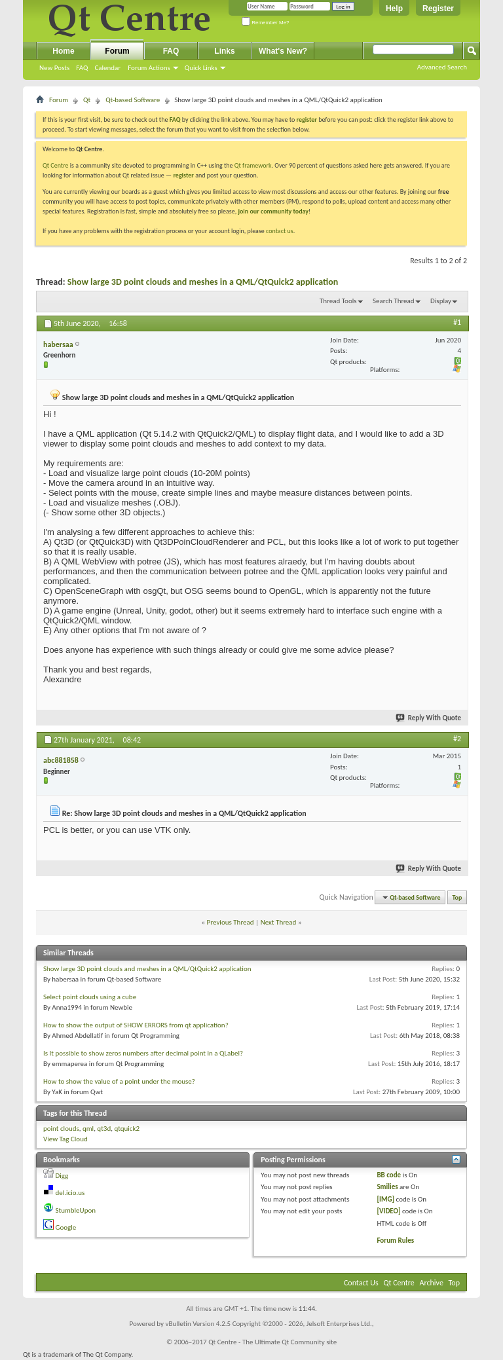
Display (440, 301)
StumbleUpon (76, 1210)
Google (66, 1227)
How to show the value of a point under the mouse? (119, 1081)
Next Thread (279, 922)
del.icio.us (70, 1192)
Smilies (387, 1187)
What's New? (283, 51)
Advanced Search (442, 67)
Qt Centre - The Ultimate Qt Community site (272, 1342)
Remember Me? (265, 23)
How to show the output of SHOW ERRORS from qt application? (136, 1025)
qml (88, 1128)
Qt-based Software (132, 100)
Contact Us (361, 1282)
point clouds (61, 1128)
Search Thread (394, 301)
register (183, 175)
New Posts (54, 68)
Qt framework (253, 165)
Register (438, 8)
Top (457, 897)
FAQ (82, 68)
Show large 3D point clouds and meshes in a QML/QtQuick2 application (203, 281)
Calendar (107, 68)
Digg (62, 1175)
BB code (389, 1175)
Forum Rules (395, 1240)
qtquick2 (127, 1128)
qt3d (104, 1128)
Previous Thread (230, 922)
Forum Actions (149, 68)
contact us (279, 231)
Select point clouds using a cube (89, 997)
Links (224, 51)
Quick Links (201, 68)
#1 (457, 322)
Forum (117, 51)
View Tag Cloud (65, 1139)
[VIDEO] (388, 1211)
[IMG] (385, 1199)
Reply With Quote (429, 718)
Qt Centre (56, 165)
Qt (86, 100)
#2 (457, 738)
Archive (431, 1282)
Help (394, 8)
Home (63, 51)
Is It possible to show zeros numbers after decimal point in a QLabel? (143, 1053)
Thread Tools (338, 301)
